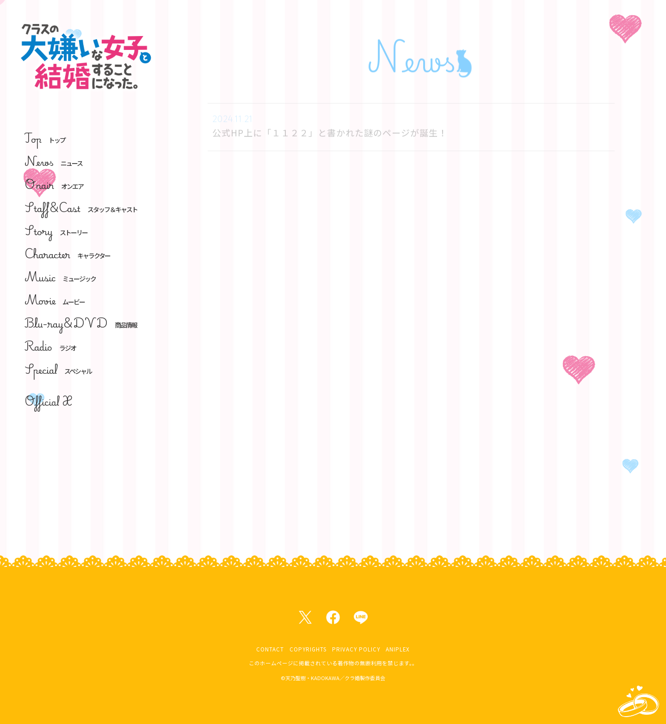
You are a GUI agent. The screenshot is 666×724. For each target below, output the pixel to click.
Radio (50, 346)
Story (56, 231)
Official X (49, 402)
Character (67, 254)
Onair (54, 185)
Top (45, 138)
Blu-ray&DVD (81, 323)
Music (60, 277)
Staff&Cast (81, 208)
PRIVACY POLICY (356, 649)
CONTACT (270, 649)
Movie (55, 300)
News (53, 162)
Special (58, 369)
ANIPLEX (398, 649)
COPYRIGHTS (308, 649)
